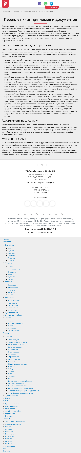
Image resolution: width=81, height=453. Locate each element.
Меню (10, 326)
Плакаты (11, 258)
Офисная (8, 263)
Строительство (14, 359)
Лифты (10, 374)
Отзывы (8, 443)
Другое (8, 317)
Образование (13, 356)
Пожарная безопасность (17, 342)
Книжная (8, 282)
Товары (6, 333)
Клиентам (6, 418)
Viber (39, 4)
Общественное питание (17, 364)
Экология (11, 376)
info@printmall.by (40, 197)
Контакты (6, 451)
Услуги (5, 400)
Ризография (10, 408)
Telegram (51, 4)
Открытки (12, 328)
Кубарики (11, 277)
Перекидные (13, 308)
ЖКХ (9, 378)
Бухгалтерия (13, 349)
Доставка (9, 429)
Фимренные (15, 269)
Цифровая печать (12, 404)
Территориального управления (20, 388)
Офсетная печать (12, 406)
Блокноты (12, 272)
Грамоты (11, 321)
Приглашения (13, 330)
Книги (10, 295)
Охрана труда (13, 339)
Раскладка (9, 431)
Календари (9, 297)
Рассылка (8, 439)
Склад (10, 369)
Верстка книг (10, 413)
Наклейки (11, 255)
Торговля (11, 361)
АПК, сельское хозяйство (18, 386)
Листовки (12, 253)
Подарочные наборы (13, 315)
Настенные (12, 303)
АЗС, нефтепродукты (16, 383)
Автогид (8, 441)
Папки (10, 279)
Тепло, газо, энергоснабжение (20, 381)
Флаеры (11, 260)
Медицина (12, 354)
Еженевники (13, 287)
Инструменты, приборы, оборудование (23, 391)
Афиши (11, 248)
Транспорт (12, 366)
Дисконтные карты (15, 323)
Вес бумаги (9, 434)
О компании (10, 446)
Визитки (11, 274)
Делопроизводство (15, 347)
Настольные (13, 305)
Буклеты (11, 251)
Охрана (11, 371)
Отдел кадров (13, 352)
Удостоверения (11, 313)
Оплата (8, 426)
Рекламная (9, 245)
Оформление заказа (13, 424)
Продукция (7, 241)
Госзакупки (9, 436)
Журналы (11, 290)
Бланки (11, 266)
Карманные (12, 310)
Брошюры (12, 285)
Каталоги (11, 292)
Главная (6, 239)
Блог (4, 448)
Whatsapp (45, 4)
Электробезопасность (17, 344)
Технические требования (15, 422)
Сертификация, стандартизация (20, 393)
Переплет (9, 416)
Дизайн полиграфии (13, 411)
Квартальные (13, 300)
